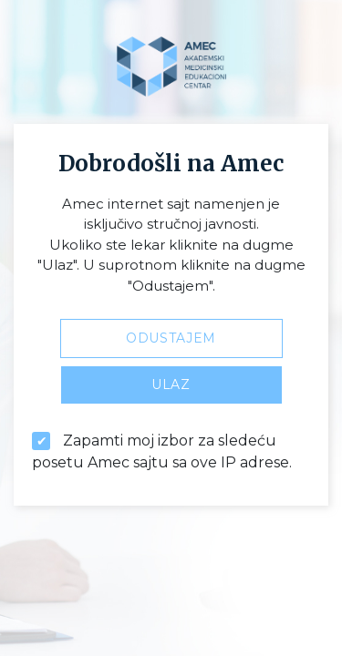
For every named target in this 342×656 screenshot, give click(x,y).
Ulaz (171, 384)
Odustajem (171, 338)
